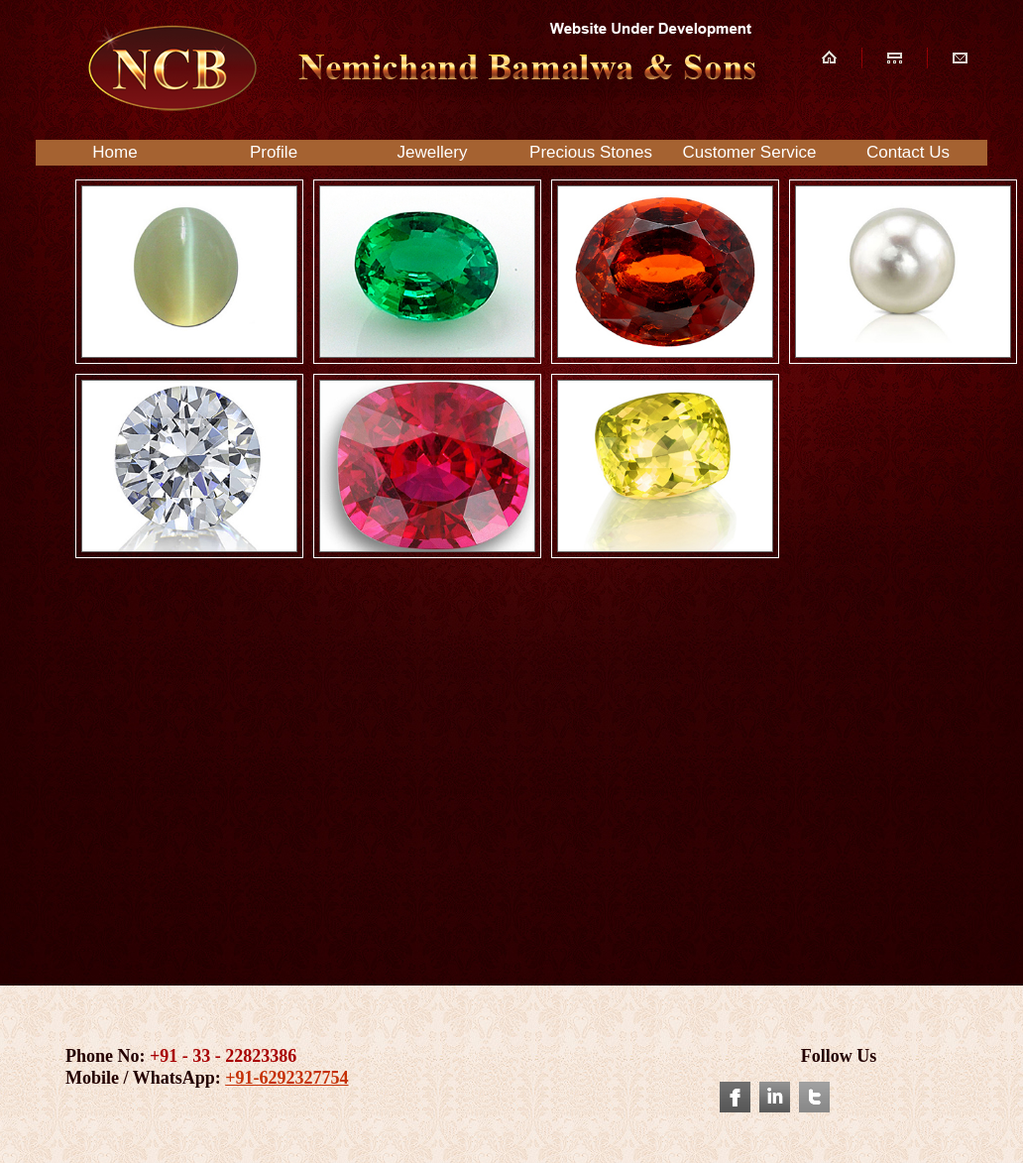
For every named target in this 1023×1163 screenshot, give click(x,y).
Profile (273, 152)
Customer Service (749, 152)
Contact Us (908, 152)
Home (114, 152)
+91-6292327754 (286, 1078)
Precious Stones (590, 152)
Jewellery (433, 152)
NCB (418, 68)
